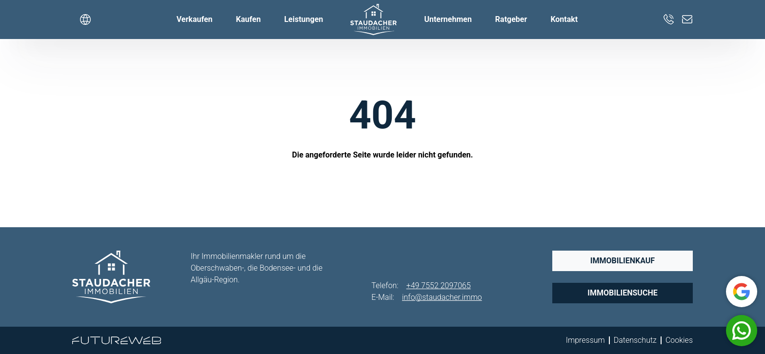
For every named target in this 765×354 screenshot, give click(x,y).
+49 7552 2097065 (438, 285)
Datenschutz (635, 340)
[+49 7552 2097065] (669, 19)
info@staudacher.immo (442, 297)
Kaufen (248, 19)
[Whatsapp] (741, 330)
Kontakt (564, 19)
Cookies (679, 340)
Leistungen (303, 19)
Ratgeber (511, 19)
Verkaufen (195, 19)
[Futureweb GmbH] (116, 340)
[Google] (741, 291)
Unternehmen (447, 19)
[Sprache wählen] (85, 19)
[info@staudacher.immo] (687, 19)
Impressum (585, 340)
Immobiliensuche (622, 292)
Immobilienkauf (622, 260)
